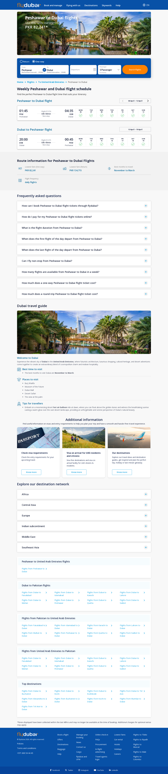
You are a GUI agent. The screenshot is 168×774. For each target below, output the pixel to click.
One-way (38, 62)
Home (20, 82)
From (23, 67)
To (48, 67)
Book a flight (63, 734)
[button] (84, 205)
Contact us (81, 747)
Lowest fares (119, 734)
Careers (117, 754)
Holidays (118, 749)
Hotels (117, 744)
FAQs (97, 739)
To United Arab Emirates (51, 82)
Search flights (135, 69)
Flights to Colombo (137, 758)
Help (118, 5)
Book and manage (53, 5)
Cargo (79, 752)
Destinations (91, 5)
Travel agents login (101, 758)
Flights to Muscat (137, 745)
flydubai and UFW (81, 758)
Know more (31, 472)
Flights (30, 82)
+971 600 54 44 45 (25, 753)
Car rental (118, 739)
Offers (60, 739)
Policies (20, 743)
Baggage (61, 749)
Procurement (101, 744)
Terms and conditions (26, 748)
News (78, 742)
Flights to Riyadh (140, 739)
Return (24, 62)
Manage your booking (82, 736)
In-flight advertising (100, 750)
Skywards (107, 5)
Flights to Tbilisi (140, 734)
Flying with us (73, 5)
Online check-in (101, 734)
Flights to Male (139, 752)
